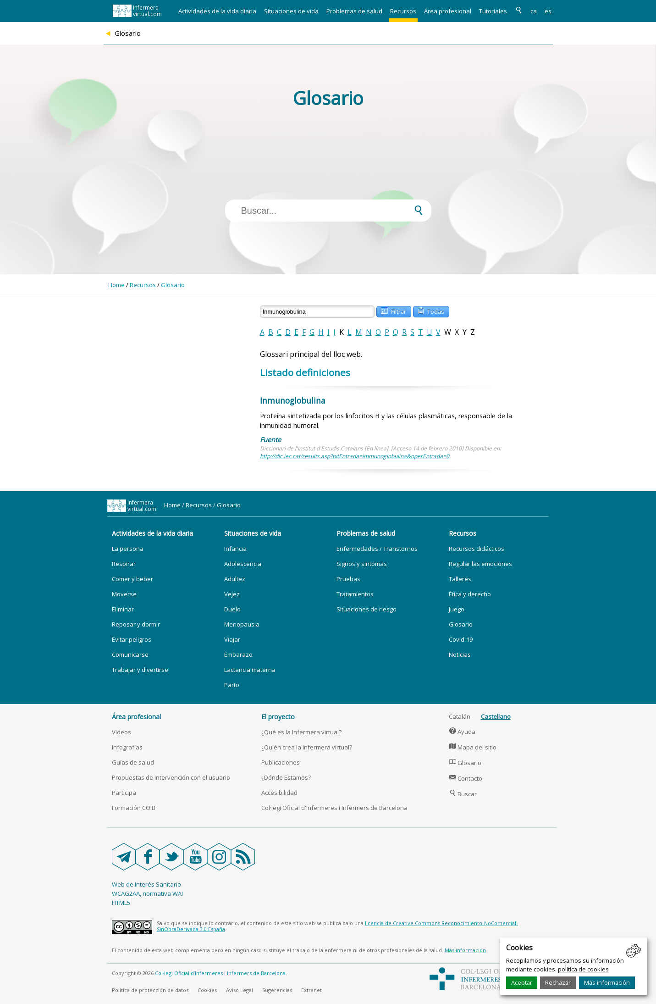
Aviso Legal (239, 990)
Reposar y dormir (136, 624)
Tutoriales (493, 11)
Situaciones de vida (291, 11)
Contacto (466, 778)
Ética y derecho (470, 594)
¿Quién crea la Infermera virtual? (306, 747)
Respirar (124, 564)
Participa (124, 792)
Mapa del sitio (473, 747)
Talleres (460, 579)
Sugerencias (277, 990)
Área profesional (447, 11)
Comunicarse (130, 654)
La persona (127, 548)
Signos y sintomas (361, 564)
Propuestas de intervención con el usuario (171, 777)
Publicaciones (280, 762)
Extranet (311, 990)
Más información (607, 982)
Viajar (232, 639)
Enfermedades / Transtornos (377, 548)
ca (533, 11)
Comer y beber (132, 579)
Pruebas (348, 579)
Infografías (127, 747)
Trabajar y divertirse (140, 670)
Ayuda (462, 731)
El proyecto (278, 716)
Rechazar (558, 982)
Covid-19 (461, 639)
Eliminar (123, 609)
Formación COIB (133, 808)
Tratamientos (355, 594)
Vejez (232, 594)
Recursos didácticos (476, 548)
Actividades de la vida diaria (217, 11)
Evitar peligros (131, 639)
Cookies (207, 990)
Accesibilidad (279, 792)
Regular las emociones (480, 564)
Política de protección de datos (150, 990)
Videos (121, 732)
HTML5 (121, 903)
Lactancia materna (250, 670)
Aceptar (521, 982)
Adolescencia (242, 564)
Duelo (232, 609)
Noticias (460, 654)
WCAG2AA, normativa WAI (147, 893)
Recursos (403, 11)
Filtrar (393, 311)
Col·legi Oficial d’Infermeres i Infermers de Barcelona (220, 973)
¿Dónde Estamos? (286, 777)
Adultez (234, 579)
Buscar (463, 794)
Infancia (235, 548)
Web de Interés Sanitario (146, 884)
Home (116, 285)
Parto (231, 685)
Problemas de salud (354, 11)
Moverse (124, 594)
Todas (431, 311)
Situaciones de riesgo (366, 609)
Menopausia (241, 624)
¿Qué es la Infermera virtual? (301, 732)
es (548, 11)
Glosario (173, 285)
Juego (456, 609)
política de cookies (583, 969)
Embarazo (238, 654)
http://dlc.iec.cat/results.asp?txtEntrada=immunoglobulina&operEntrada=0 (354, 456)
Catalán (459, 716)
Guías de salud (133, 762)
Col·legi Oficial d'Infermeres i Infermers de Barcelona (334, 808)
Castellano (496, 716)
